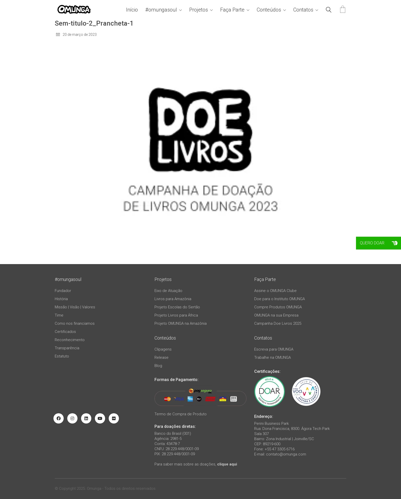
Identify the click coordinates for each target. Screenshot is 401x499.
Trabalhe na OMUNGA (272, 357)
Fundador (63, 290)
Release (161, 357)
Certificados (65, 331)
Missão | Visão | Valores (75, 307)
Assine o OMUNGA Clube (275, 290)
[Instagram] (72, 418)
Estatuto (62, 356)
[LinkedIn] (86, 418)
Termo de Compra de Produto (180, 414)
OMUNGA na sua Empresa (276, 315)
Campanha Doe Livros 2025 (277, 323)
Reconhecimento (70, 340)
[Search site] (328, 10)
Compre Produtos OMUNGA (278, 307)
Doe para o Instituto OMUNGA (279, 299)
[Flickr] (114, 418)
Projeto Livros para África (176, 315)
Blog (158, 365)
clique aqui (227, 464)
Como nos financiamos (75, 323)
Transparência (67, 348)
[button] (394, 243)
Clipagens (163, 349)
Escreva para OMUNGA (273, 349)
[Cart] (342, 9)
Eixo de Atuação (168, 290)
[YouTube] (100, 418)
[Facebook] (58, 418)
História (61, 299)
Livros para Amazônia (172, 299)
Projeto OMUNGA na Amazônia (180, 323)
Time (59, 315)
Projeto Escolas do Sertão (177, 307)
